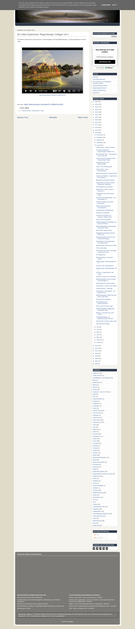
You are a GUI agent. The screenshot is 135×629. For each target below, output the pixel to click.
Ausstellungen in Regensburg (104, 210)
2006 (96, 363)
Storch (95, 495)
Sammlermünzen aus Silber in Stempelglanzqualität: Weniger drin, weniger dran (40, 606)
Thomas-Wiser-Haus (99, 506)
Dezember (99, 135)
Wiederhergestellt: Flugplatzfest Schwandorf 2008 (105, 309)
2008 (96, 358)
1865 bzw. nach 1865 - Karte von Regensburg (82, 597)
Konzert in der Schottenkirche (104, 265)
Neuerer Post (22, 117)
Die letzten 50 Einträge (103, 323)
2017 (96, 125)
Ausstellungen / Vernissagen (101, 378)
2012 (96, 348)
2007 (96, 361)
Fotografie (96, 406)
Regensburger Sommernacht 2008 (106, 245)
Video (42, 110)
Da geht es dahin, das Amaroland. (106, 276)
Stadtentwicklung (98, 492)
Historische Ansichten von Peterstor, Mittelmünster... (104, 216)
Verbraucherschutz (98, 516)
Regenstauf (96, 476)
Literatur (95, 448)
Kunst (94, 441)
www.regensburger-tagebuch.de (40, 616)
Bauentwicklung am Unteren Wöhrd (106, 173)
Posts (96, 534)
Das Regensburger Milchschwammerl (102, 302)
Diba (94, 394)
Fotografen (96, 403)
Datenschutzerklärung (99, 90)
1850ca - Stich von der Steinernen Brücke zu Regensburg (86, 604)
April (97, 334)
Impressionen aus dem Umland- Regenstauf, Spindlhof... (105, 183)
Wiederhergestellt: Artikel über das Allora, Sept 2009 (106, 295)
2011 (96, 351)
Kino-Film (95, 434)
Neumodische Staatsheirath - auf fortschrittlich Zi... (105, 198)
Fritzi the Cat (96, 413)
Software (95, 488)
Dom (94, 396)
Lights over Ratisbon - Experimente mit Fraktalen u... (106, 176)
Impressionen (36, 110)
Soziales (95, 490)
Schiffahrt (95, 481)
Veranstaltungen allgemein (100, 513)
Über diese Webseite (99, 79)
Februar (98, 340)
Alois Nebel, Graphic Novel (104, 230)
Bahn (94, 380)
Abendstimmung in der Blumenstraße (102, 163)
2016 (96, 127)
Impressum (96, 92)
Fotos (94, 408)
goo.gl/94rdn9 (60, 616)
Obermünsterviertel (98, 462)
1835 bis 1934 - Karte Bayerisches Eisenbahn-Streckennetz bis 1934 (89, 606)
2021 (96, 114)
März (98, 337)
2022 (96, 112)
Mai (97, 332)
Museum (95, 452)
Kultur (94, 438)
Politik (94, 469)
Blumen (95, 387)
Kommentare (98, 538)
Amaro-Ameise (97, 375)
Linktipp (95, 445)
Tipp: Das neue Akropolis (103, 219)
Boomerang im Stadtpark (103, 299)
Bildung (95, 385)
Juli (97, 327)
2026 (96, 101)
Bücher (95, 389)
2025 (96, 104)
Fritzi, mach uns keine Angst (104, 306)
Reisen (95, 478)
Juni (97, 329)
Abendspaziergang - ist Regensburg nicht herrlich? (104, 317)
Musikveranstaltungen (99, 457)
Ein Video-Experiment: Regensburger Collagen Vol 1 (105, 150)
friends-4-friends (97, 410)
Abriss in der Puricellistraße (104, 166)
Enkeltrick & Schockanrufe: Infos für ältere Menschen (32, 604)
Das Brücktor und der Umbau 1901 (106, 321)
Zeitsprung (96, 525)
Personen (96, 467)
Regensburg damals (99, 471)
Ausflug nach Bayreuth (102, 212)
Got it (114, 5)
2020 (96, 117)
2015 (96, 130)
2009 (96, 356)
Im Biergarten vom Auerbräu (104, 187)
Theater (95, 504)
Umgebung (96, 509)
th (93, 502)
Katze (94, 431)
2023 (96, 109)
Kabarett (95, 429)
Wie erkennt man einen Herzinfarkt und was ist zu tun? (106, 251)
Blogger (71, 621)
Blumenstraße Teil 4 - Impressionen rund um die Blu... (106, 154)
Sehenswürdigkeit (98, 485)
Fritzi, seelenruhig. (101, 248)
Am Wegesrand (100, 254)
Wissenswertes (97, 520)
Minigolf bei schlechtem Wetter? (105, 180)
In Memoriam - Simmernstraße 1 (105, 147)
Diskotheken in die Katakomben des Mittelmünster (105, 242)
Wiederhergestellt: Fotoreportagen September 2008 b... (106, 227)
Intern (94, 424)
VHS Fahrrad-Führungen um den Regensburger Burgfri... (105, 159)
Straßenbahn (96, 497)
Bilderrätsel (96, 382)
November (99, 137)
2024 (96, 107)
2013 (96, 345)
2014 (96, 132)
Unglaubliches (97, 511)
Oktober (99, 140)
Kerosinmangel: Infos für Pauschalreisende (29, 597)
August (98, 145)
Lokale (95, 450)
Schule (95, 483)
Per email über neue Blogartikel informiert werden (102, 82)
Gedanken (96, 415)
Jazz (94, 427)
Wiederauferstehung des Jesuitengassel (103, 206)
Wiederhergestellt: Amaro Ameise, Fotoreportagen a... (106, 279)
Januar (98, 342)
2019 (96, 119)
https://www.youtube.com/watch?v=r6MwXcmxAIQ (52, 95)
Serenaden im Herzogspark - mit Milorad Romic (105, 291)
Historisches (96, 420)
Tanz (94, 499)
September (99, 142)
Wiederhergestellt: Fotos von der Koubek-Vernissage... (105, 237)
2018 (96, 122)
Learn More (105, 5)
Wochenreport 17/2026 (24, 608)
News (94, 460)
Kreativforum (96, 436)
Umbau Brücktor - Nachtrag (104, 288)
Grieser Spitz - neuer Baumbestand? (102, 169)
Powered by (104, 68)
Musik (94, 455)
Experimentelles (26, 110)
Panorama (96, 464)
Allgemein (96, 373)
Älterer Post (83, 117)
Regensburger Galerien (100, 88)
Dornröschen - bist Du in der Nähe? (106, 286)
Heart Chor (96, 417)
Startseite (53, 117)
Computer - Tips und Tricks (101, 392)
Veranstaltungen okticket (100, 85)
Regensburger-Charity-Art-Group (102, 474)
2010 (96, 353)
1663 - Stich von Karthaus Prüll (78, 608)
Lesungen (96, 443)
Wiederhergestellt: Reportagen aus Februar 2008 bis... (106, 222)
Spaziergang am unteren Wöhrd (105, 283)
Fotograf (95, 401)
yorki (94, 523)
